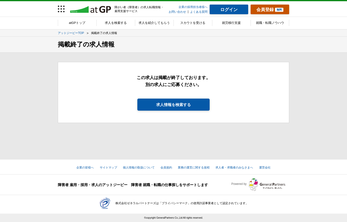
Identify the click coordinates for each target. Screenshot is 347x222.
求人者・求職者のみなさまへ (234, 167)
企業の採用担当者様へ (193, 7)
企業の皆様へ (85, 167)
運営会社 (265, 167)
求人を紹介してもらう (154, 23)
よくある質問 (198, 11)
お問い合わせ (177, 11)
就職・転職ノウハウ (270, 23)
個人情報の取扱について (139, 167)
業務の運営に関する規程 (194, 167)
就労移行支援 (231, 23)
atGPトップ (77, 23)
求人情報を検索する (173, 105)
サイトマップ (108, 167)
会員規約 (166, 167)
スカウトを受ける (192, 23)
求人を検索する (116, 23)
